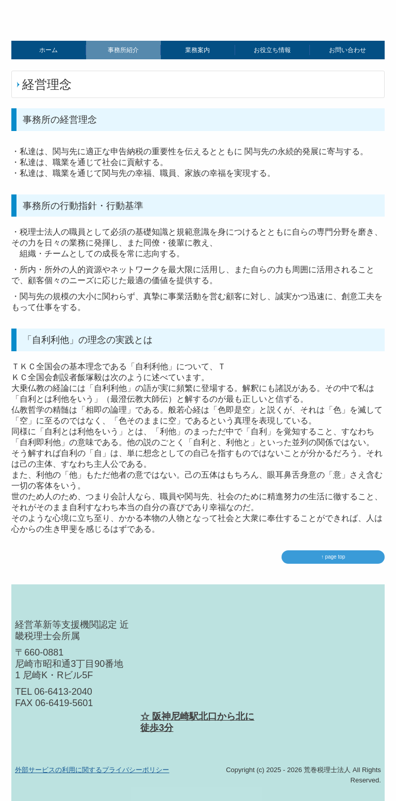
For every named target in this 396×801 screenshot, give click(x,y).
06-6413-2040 (63, 691)
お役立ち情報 (272, 50)
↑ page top (333, 557)
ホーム (48, 50)
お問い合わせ (347, 50)
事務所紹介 (123, 50)
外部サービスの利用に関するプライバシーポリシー (92, 770)
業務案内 (197, 50)
